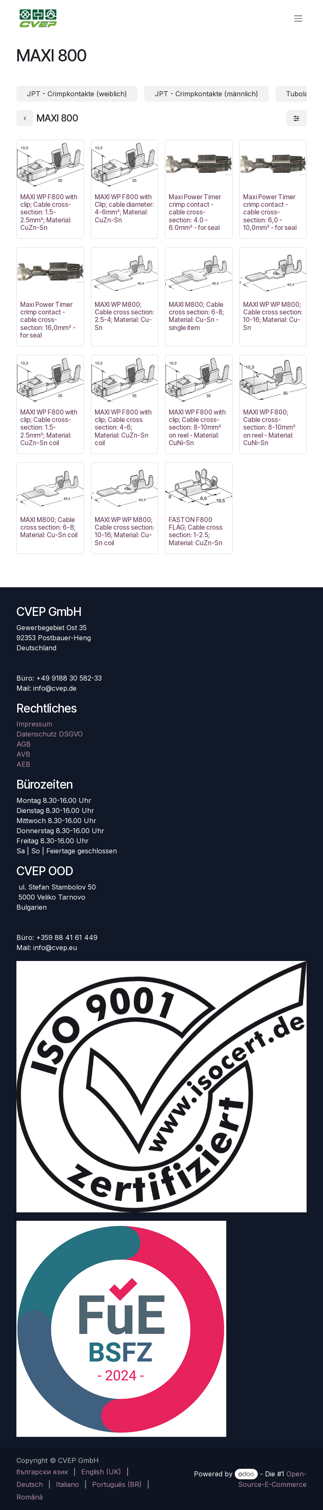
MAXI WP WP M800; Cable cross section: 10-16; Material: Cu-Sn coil (124, 531)
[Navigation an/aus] (298, 18)
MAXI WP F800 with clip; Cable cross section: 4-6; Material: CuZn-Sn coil (123, 427)
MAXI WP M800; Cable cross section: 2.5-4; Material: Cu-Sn (124, 316)
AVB (23, 754)
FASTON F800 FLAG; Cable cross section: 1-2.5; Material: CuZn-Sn (195, 531)
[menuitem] (42, 1471)
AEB (23, 764)
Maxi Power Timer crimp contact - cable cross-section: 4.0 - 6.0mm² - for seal (195, 212)
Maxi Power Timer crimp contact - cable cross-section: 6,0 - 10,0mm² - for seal (270, 212)
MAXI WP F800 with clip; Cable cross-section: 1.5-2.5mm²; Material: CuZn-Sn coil (48, 427)
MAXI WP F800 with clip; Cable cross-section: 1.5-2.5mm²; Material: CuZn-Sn (48, 212)
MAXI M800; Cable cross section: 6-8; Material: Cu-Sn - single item (196, 316)
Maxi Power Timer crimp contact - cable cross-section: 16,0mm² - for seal (48, 320)
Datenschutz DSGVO (49, 734)
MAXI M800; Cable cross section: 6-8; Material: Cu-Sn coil (48, 527)
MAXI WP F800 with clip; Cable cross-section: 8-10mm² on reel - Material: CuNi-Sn (197, 427)
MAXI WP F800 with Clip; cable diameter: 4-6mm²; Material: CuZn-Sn (124, 208)
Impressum (34, 724)
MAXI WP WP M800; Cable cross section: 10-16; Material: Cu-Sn (273, 316)
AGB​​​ (23, 744)
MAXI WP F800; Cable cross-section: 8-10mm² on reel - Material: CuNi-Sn (269, 427)
